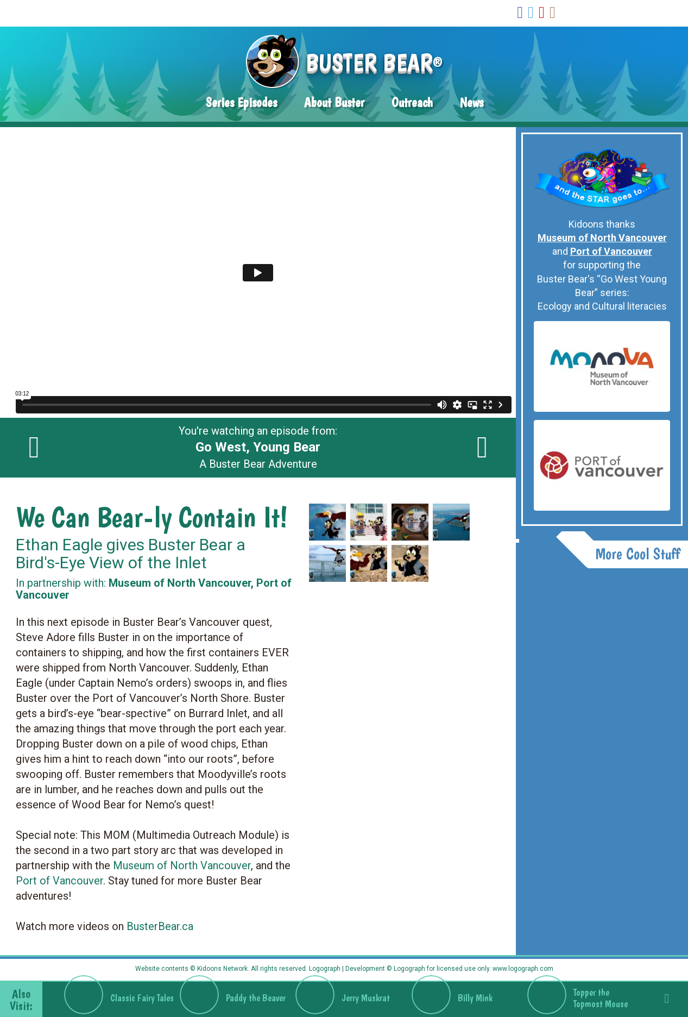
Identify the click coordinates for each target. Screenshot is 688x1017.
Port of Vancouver (59, 880)
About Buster (334, 102)
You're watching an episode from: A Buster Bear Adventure (258, 447)
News (471, 102)
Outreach (412, 102)
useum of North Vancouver (187, 865)
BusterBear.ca (160, 926)
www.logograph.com (522, 968)
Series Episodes (241, 102)
